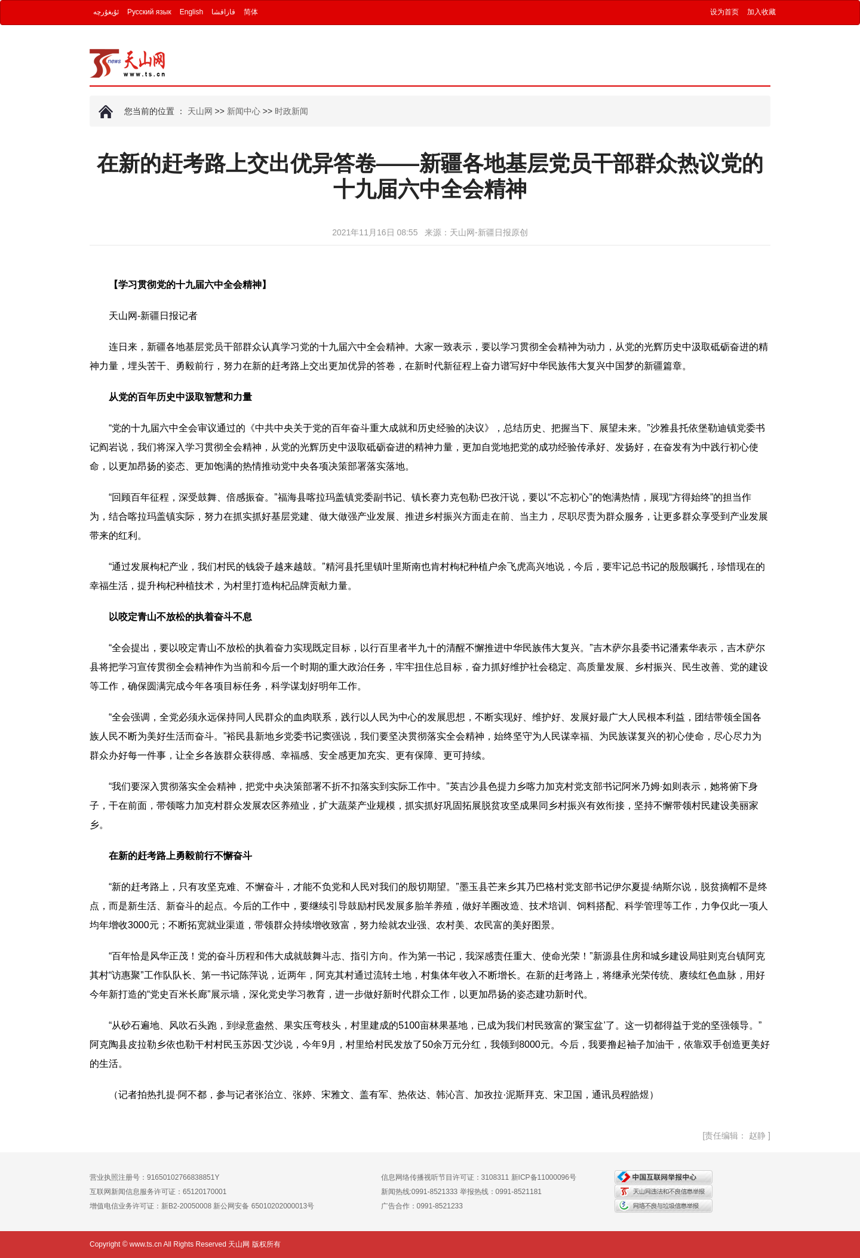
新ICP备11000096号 (543, 1177)
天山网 (200, 111)
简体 (251, 12)
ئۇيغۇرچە (106, 12)
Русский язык (149, 12)
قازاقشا (223, 12)
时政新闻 (291, 111)
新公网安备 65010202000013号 (263, 1206)
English (191, 12)
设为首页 (724, 12)
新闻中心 (243, 111)
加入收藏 (761, 12)
